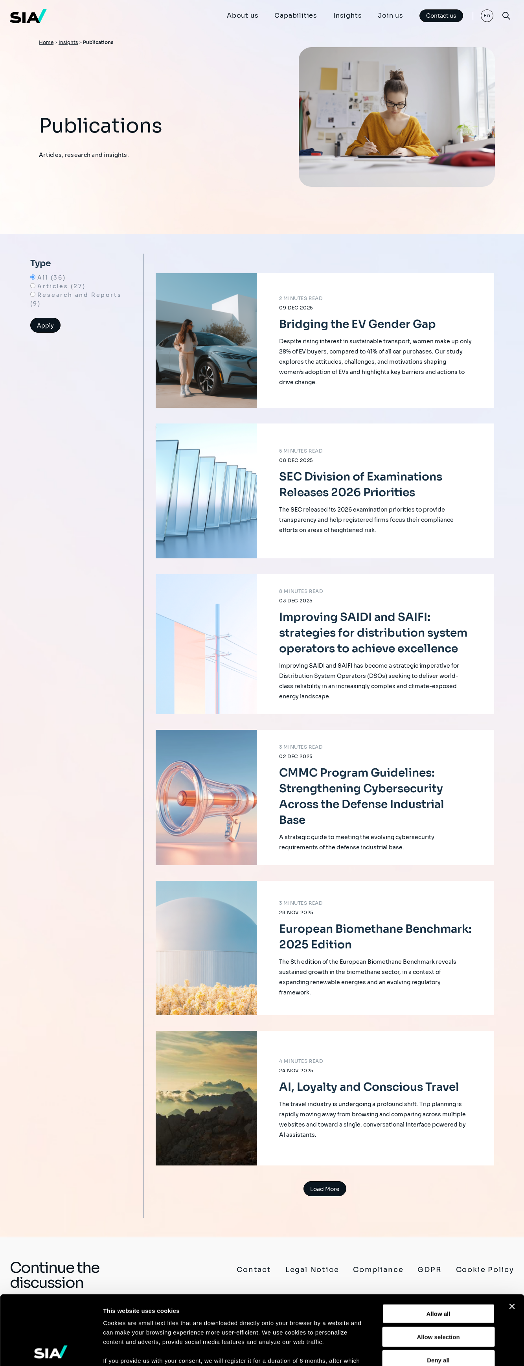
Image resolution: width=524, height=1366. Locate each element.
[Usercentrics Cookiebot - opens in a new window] (51, 1351)
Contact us (441, 15)
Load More (325, 1189)
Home (46, 42)
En (487, 15)
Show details (412, 1350)
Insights (347, 15)
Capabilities (295, 15)
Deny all (438, 1290)
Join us (390, 15)
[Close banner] (512, 1237)
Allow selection (438, 1267)
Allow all (438, 1244)
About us (242, 15)
